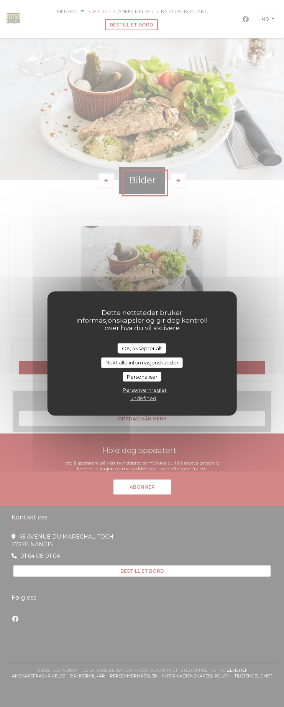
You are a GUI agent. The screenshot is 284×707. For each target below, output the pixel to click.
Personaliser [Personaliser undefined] (142, 376)
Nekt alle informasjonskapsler (142, 362)
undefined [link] (143, 398)
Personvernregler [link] (145, 390)
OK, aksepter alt (142, 348)
